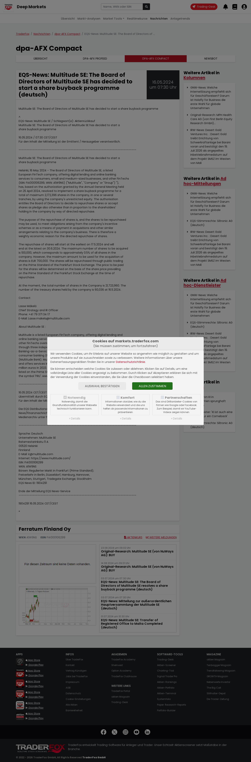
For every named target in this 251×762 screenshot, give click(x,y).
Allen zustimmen (152, 386)
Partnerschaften (178, 398)
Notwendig (76, 398)
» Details (74, 418)
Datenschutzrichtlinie (130, 362)
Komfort (128, 398)
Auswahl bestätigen (102, 386)
